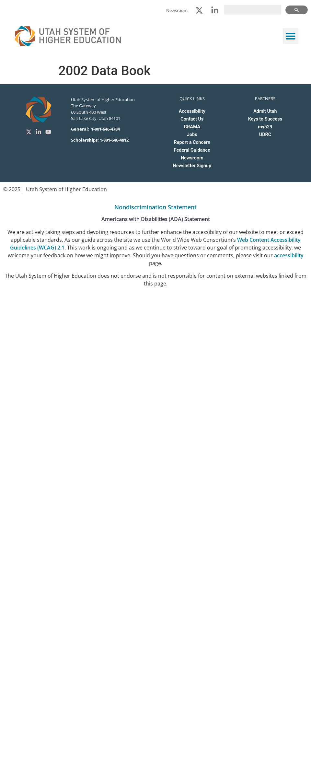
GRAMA (192, 127)
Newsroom (192, 158)
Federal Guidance (192, 150)
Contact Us (191, 119)
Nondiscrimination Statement (155, 207)
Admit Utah (265, 111)
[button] (290, 36)
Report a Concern (192, 142)
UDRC (265, 134)
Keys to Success (265, 119)
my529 (265, 127)
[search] (252, 10)
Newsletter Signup (192, 166)
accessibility (289, 255)
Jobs (192, 134)
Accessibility (192, 111)
